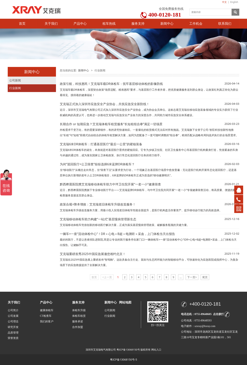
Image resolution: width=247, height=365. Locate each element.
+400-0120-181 (205, 304)
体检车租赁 (79, 315)
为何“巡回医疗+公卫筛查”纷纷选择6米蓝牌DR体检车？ (97, 164)
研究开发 (13, 327)
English (234, 2)
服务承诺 (77, 321)
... (181, 277)
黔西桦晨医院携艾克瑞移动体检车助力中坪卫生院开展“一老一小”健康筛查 (110, 184)
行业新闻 (15, 88)
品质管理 (13, 332)
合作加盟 (77, 327)
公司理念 (13, 321)
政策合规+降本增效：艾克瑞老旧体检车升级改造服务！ (98, 204)
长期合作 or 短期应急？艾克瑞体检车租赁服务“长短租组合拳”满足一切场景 (111, 124)
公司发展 (13, 315)
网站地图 (125, 302)
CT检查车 (46, 315)
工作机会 (195, 23)
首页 (22, 23)
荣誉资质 (13, 338)
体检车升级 (79, 310)
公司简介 (13, 310)
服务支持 (138, 23)
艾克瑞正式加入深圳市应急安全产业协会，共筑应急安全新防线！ (104, 104)
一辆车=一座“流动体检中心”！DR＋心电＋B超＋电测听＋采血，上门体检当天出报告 (117, 234)
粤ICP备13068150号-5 (123, 359)
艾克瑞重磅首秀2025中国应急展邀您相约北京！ (93, 254)
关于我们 (51, 23)
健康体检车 (46, 310)
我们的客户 (46, 321)
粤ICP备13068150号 (128, 349)
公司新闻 (15, 80)
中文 (224, 2)
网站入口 (156, 349)
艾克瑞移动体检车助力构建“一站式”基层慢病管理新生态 (98, 219)
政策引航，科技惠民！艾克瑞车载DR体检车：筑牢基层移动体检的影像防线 (111, 84)
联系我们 (224, 23)
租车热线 (109, 23)
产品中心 (80, 23)
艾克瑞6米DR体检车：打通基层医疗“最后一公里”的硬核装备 (101, 144)
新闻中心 (166, 23)
